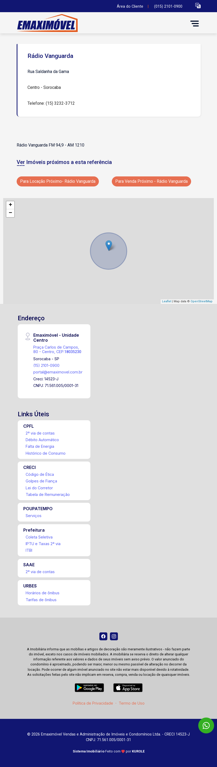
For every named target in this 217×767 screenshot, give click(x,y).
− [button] (10, 213)
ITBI (29, 550)
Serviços (33, 515)
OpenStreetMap (202, 301)
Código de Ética (40, 474)
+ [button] (10, 205)
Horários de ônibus (42, 593)
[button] (198, 5)
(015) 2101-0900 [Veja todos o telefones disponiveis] (168, 6)
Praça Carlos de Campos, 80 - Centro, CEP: (57, 349)
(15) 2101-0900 (46, 365)
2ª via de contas (40, 433)
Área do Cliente (130, 6)
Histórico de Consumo (46, 453)
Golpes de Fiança (41, 481)
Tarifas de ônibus (41, 599)
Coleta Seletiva (39, 537)
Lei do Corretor (39, 488)
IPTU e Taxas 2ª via (43, 543)
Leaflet (166, 301)
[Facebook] (103, 636)
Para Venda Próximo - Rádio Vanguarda (151, 181)
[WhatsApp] (206, 725)
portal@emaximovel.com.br (57, 372)
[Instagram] (114, 636)
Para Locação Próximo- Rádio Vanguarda (57, 181)
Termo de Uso (132, 703)
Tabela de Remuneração (48, 494)
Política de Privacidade (93, 703)
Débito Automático (42, 439)
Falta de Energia (40, 446)
